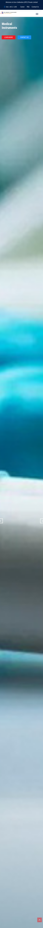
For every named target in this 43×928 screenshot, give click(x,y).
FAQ (28, 7)
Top (39, 920)
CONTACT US (24, 37)
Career (22, 7)
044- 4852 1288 (11, 7)
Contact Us (35, 7)
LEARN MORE (8, 37)
